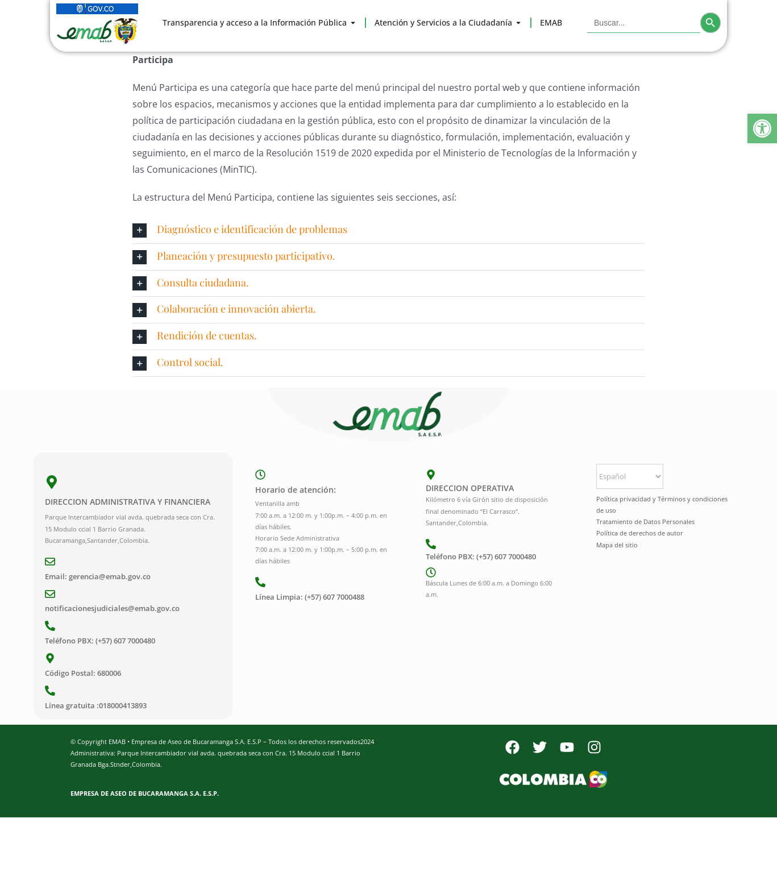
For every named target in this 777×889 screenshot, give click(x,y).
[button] (762, 128)
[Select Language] (629, 476)
